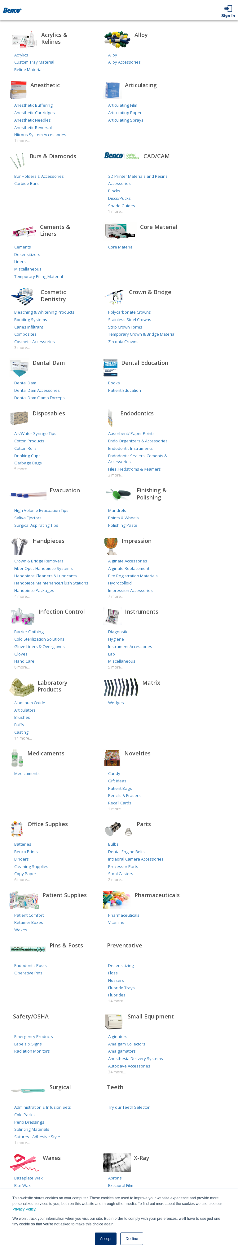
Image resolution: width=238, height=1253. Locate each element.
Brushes (22, 717)
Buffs (19, 724)
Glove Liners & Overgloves (39, 646)
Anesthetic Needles (32, 120)
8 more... (22, 667)
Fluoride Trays (121, 988)
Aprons (115, 1178)
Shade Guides (121, 205)
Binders (21, 859)
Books (114, 383)
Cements (22, 247)
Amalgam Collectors (126, 1044)
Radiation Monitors (32, 1051)
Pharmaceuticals (123, 915)
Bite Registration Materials (133, 576)
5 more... (22, 469)
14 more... (23, 738)
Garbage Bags (28, 463)
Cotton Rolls (25, 448)
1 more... (22, 140)
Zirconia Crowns (123, 341)
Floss (113, 973)
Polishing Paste (122, 525)
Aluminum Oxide (29, 702)
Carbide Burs (26, 183)
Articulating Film (122, 105)
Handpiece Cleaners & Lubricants (45, 576)
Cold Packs (24, 1114)
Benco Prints (26, 851)
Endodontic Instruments (130, 448)
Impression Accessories (130, 590)
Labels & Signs (28, 1044)
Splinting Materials (31, 1129)
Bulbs (113, 844)
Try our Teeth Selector (129, 1107)
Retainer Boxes (28, 922)
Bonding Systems (30, 319)
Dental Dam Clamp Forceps (39, 398)
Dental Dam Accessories (37, 390)
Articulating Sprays (125, 120)
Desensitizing (121, 965)
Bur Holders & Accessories (39, 176)
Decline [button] (132, 1239)
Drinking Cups (27, 456)
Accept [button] (106, 1239)
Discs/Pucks (119, 198)
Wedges (116, 702)
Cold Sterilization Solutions (39, 639)
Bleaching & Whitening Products (44, 312)
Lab (111, 654)
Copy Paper (25, 873)
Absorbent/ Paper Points (131, 433)
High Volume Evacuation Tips (41, 510)
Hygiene (116, 639)
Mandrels (117, 510)
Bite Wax (22, 1185)
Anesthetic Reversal (33, 127)
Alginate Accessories (127, 561)
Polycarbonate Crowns (129, 312)
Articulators (25, 710)
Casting (21, 732)
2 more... (116, 879)
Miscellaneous (28, 269)
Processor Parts (123, 866)
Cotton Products (29, 441)
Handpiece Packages (34, 590)
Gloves (21, 654)
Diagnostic (118, 631)
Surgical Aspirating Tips (36, 525)
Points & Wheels (123, 518)
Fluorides (117, 995)
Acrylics (21, 55)
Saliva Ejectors (28, 518)
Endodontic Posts (30, 965)
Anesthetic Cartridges (34, 112)
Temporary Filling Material (38, 276)
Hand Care (24, 661)
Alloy (112, 55)
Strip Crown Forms (125, 327)
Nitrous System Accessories (40, 134)
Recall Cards (119, 803)
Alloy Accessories (124, 62)
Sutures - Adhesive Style (37, 1136)
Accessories (119, 183)
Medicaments (27, 773)
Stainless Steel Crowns (129, 319)
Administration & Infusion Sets (42, 1107)
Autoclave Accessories (129, 1066)
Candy (114, 773)
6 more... (22, 879)
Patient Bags (120, 788)
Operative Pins (28, 973)
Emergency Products (33, 1036)
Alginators (117, 1036)
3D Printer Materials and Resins (138, 176)
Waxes (20, 930)
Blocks (114, 191)
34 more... (117, 1072)
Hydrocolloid (120, 583)
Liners (20, 261)
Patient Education (124, 390)
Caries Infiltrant (28, 327)
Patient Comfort (29, 915)
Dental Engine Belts (126, 851)
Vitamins (116, 922)
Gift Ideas (117, 781)
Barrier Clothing (29, 631)
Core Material (121, 247)
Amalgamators (122, 1051)
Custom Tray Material (34, 62)
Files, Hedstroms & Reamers (134, 469)
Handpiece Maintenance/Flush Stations (51, 583)
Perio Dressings (29, 1122)
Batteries (22, 844)
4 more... (22, 596)
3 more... (22, 347)
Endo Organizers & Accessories (138, 441)
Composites (25, 334)
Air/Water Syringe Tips (35, 433)
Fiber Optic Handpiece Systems (43, 568)
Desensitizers (27, 254)
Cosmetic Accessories (34, 341)
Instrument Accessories (130, 646)
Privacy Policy (23, 1209)
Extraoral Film (120, 1185)
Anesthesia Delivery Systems (135, 1058)
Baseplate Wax (28, 1178)
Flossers (116, 980)
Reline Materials (29, 69)
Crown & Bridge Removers (39, 561)
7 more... (116, 596)
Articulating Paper (125, 112)
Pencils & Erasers (124, 795)
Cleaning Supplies (31, 866)
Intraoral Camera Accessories (136, 859)
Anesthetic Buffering (33, 105)
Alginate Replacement (128, 568)
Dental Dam (25, 383)
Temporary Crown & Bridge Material (141, 334)
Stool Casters (120, 873)
